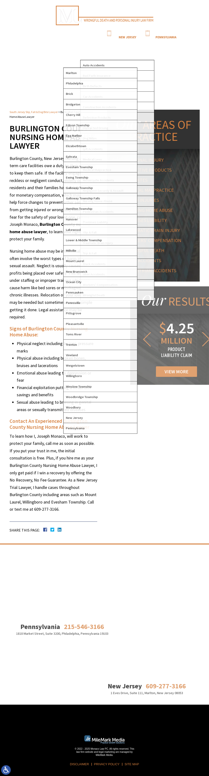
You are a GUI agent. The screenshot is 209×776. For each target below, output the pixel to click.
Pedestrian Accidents (152, 270)
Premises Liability (148, 220)
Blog (117, 43)
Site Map (131, 764)
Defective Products (150, 170)
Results (107, 43)
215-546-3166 (166, 33)
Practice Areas (90, 43)
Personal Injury (146, 160)
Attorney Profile (68, 43)
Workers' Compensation (155, 240)
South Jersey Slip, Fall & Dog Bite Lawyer (34, 112)
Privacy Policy (106, 764)
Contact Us (146, 43)
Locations (129, 43)
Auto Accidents (145, 260)
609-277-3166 (127, 33)
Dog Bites (138, 180)
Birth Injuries (144, 200)
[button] (167, 339)
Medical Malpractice (151, 190)
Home (51, 43)
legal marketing (107, 752)
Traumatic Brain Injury (154, 230)
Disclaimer (79, 764)
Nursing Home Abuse (151, 210)
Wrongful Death (146, 250)
